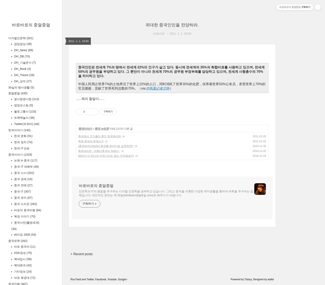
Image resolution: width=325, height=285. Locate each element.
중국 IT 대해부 (26, 166)
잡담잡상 (22, 44)
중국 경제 (23, 179)
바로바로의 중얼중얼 (31, 25)
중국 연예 (23, 185)
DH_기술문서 (24, 62)
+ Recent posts (82, 254)
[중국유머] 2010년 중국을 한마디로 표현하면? (105, 146)
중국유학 (18, 241)
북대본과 (22, 265)
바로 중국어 (24, 246)
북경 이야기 (24, 216)
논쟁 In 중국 (25, 160)
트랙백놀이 (24, 117)
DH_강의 (22, 81)
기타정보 (22, 271)
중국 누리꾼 (25, 204)
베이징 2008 (24, 234)
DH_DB (21, 56)
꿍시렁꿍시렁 (26, 99)
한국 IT (21, 148)
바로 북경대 (24, 277)
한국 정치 (23, 142)
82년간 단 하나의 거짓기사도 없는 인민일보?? (106, 155)
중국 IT (22, 191)
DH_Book (22, 68)
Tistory (248, 279)
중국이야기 (20, 154)
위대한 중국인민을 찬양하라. (172, 25)
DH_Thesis (23, 75)
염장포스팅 (23, 105)
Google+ (123, 279)
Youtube (112, 279)
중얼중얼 (18, 93)
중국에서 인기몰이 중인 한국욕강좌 (99, 136)
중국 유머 (23, 197)
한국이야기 (19, 130)
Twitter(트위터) (26, 124)
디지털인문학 (20, 38)
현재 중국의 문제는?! (90, 141)
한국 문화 (23, 136)
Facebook (100, 279)
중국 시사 (23, 173)
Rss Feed (76, 279)
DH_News (23, 50)
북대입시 (22, 259)
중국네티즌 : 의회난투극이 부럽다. (99, 151)
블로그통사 (24, 111)
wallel (271, 279)
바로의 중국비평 (27, 210)
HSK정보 (22, 253)
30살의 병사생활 (21, 87)
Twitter (90, 279)
